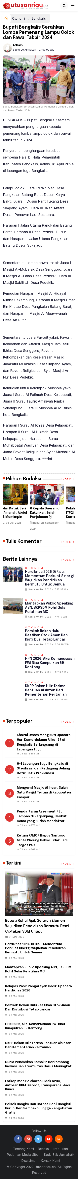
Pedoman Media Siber (23, 1155)
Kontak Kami (50, 1161)
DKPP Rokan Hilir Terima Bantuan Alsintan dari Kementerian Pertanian (46, 690)
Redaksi (43, 1149)
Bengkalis (38, 18)
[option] (21, 509)
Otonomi (18, 18)
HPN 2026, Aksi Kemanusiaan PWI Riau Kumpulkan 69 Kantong (50, 663)
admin (18, 45)
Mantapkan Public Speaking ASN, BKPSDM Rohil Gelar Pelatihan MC (49, 608)
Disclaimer (29, 1161)
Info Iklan (60, 1149)
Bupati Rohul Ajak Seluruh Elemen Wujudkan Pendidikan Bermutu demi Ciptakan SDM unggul (37, 926)
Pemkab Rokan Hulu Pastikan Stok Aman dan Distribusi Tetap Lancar (46, 635)
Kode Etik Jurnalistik (59, 1155)
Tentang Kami (23, 1149)
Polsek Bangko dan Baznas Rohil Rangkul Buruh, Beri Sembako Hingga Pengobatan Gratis (38, 1108)
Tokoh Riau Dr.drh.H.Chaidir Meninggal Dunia (17, 513)
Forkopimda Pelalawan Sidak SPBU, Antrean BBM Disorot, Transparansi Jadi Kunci (37, 1085)
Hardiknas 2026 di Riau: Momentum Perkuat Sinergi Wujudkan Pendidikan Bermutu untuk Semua (35, 948)
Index (68, 479)
